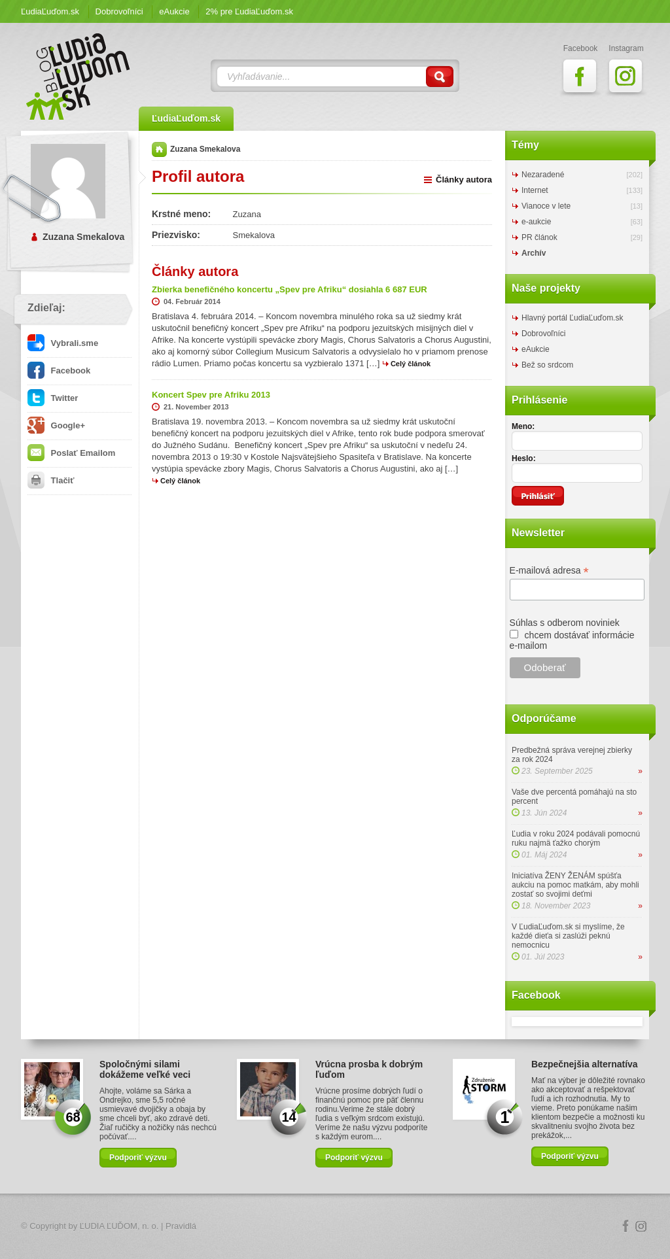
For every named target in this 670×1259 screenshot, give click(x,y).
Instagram (641, 1226)
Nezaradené (542, 174)
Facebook (58, 370)
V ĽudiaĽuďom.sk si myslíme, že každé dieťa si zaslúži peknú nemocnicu (568, 936)
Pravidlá (181, 1226)
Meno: (523, 426)
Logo (335, 1226)
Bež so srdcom (547, 365)
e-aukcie (536, 221)
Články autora (464, 179)
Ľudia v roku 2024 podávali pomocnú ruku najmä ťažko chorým (576, 838)
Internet (534, 190)
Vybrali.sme (62, 343)
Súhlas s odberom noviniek (565, 622)
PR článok (539, 237)
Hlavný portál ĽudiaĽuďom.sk (572, 317)
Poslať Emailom (71, 453)
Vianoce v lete (546, 206)
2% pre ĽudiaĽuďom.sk (249, 11)
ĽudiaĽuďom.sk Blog (78, 76)
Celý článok (411, 364)
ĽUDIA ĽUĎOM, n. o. (119, 1226)
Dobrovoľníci (119, 11)
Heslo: (524, 458)
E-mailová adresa (549, 570)
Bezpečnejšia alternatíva (584, 1064)
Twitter (52, 398)
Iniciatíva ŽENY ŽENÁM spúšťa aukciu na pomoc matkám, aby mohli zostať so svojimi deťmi (575, 885)
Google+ (56, 425)
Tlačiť (50, 480)
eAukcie (174, 11)
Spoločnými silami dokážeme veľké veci (144, 1069)
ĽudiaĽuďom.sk (50, 11)
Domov (159, 149)
